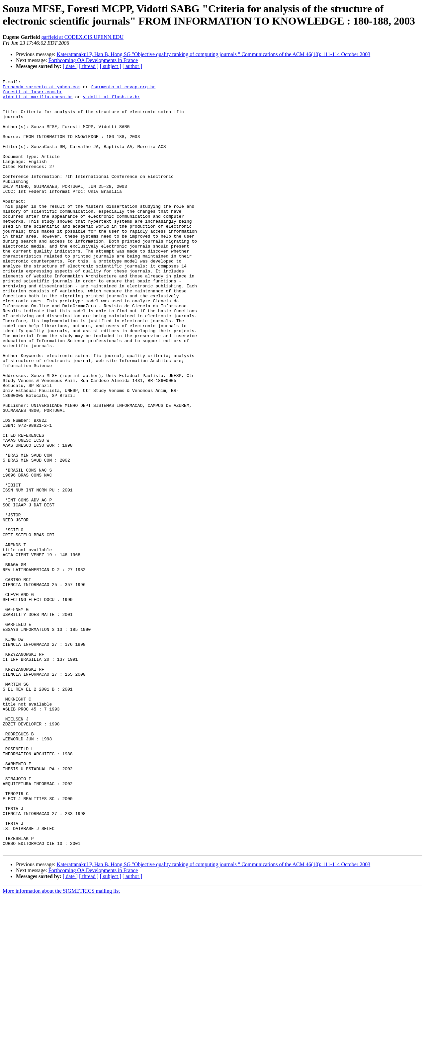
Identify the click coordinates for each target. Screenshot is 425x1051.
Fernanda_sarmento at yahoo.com (41, 89)
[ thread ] (89, 66)
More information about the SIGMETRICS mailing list (61, 1045)
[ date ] (70, 66)
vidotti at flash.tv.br (111, 101)
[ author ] (132, 66)
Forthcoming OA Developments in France (93, 60)
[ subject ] (110, 66)
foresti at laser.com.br (32, 95)
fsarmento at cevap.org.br (123, 89)
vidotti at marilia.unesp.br (38, 101)
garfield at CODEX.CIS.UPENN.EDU (82, 37)
